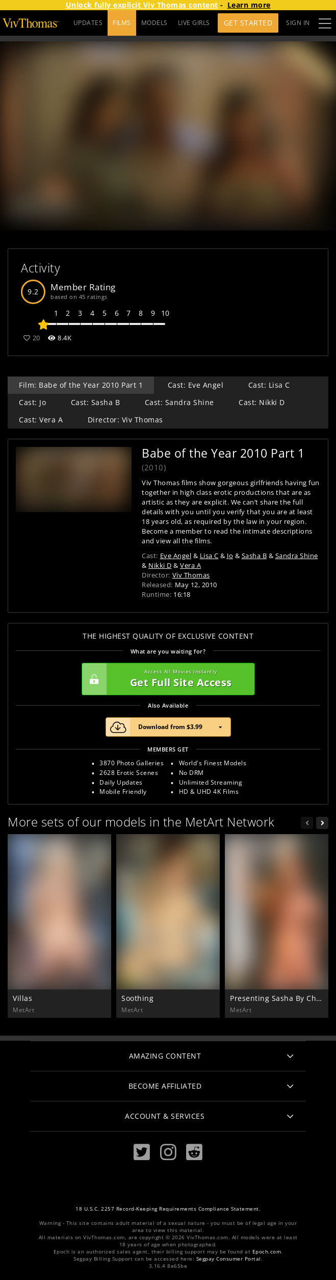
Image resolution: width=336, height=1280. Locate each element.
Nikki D (160, 565)
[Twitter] (142, 1152)
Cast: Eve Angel (196, 385)
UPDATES (88, 22)
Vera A (190, 565)
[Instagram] (168, 1152)
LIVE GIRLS (194, 22)
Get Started (248, 23)
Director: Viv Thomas (125, 419)
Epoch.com (266, 1251)
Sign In (298, 22)
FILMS (122, 22)
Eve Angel (176, 555)
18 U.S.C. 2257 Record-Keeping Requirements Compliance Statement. (168, 1209)
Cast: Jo (32, 402)
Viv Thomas (191, 575)
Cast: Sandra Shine (179, 402)
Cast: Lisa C (269, 385)
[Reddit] (194, 1152)
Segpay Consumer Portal (228, 1259)
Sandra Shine (296, 555)
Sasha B (254, 555)
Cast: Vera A (41, 419)
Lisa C (209, 555)
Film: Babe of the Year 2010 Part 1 (81, 385)
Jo (230, 555)
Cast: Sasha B (95, 402)
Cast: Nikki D (262, 402)
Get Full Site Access (165, 679)
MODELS (154, 22)
